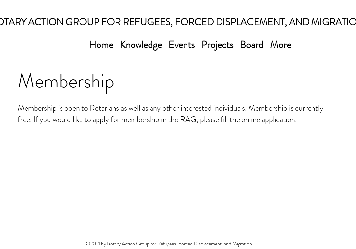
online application (268, 119)
